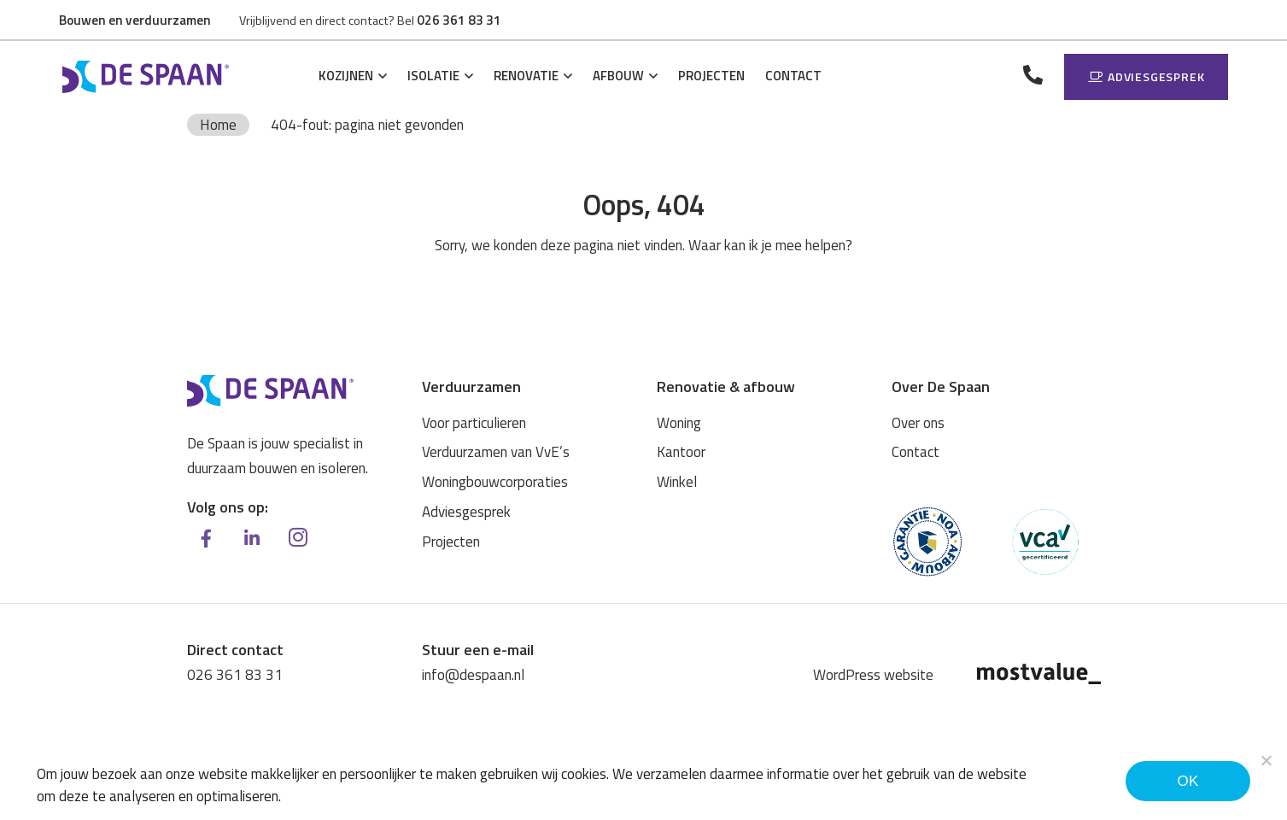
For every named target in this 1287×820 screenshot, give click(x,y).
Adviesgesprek (1146, 76)
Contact (793, 75)
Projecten (711, 75)
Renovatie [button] (526, 75)
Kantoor (681, 452)
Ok (1187, 781)
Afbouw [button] (618, 75)
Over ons (918, 423)
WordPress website (873, 675)
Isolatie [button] (433, 75)
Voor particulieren (474, 423)
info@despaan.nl (473, 675)
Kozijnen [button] (346, 75)
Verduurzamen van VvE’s (496, 452)
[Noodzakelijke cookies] (1265, 760)
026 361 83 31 (235, 675)
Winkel (677, 482)
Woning (679, 423)
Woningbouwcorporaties (495, 482)
